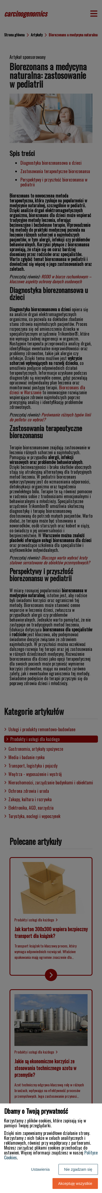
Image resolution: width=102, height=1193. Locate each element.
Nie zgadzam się (78, 1169)
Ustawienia (40, 1169)
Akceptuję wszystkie (75, 1183)
